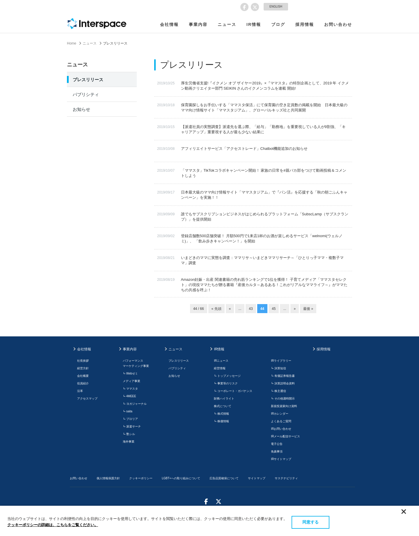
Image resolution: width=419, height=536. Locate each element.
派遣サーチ (133, 426)
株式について (222, 406)
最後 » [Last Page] (308, 309)
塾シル (130, 434)
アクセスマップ (87, 398)
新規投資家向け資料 (284, 406)
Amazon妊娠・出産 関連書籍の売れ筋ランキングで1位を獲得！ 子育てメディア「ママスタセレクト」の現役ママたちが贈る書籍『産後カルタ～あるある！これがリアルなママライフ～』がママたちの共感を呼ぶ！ (264, 284)
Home (71, 43)
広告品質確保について (224, 478)
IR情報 (253, 24)
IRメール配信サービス (285, 436)
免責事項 (277, 451)
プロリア (132, 418)
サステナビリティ (286, 478)
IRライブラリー (281, 360)
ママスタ (132, 388)
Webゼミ (132, 373)
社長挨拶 (83, 360)
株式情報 (223, 413)
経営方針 (83, 368)
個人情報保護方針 (108, 478)
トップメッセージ (229, 375)
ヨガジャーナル (136, 403)
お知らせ (81, 109)
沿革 (80, 391)
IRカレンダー (279, 413)
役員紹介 (83, 383)
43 (251, 309)
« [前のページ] (230, 309)
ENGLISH (275, 6)
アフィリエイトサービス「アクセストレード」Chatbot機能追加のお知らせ (244, 148)
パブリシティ (86, 94)
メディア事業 (131, 381)
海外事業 (128, 441)
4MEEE (131, 396)
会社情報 (169, 24)
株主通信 (280, 391)
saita (129, 411)
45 (274, 309)
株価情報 (223, 421)
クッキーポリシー (140, 478)
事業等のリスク (227, 383)
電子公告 (277, 444)
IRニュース (221, 360)
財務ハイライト (224, 398)
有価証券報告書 (284, 375)
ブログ (278, 24)
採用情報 (304, 24)
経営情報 (220, 368)
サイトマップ (256, 478)
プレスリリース (88, 79)
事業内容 (198, 24)
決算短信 (280, 368)
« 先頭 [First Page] (216, 309)
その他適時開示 (284, 398)
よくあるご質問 (281, 421)
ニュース (227, 24)
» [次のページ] (295, 309)
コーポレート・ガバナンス (234, 391)
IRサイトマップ (281, 459)
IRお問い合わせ (281, 428)
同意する (310, 522)
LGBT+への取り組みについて (181, 478)
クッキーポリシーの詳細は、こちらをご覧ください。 (52, 525)
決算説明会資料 (284, 383)
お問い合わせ (338, 24)
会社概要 (83, 375)
